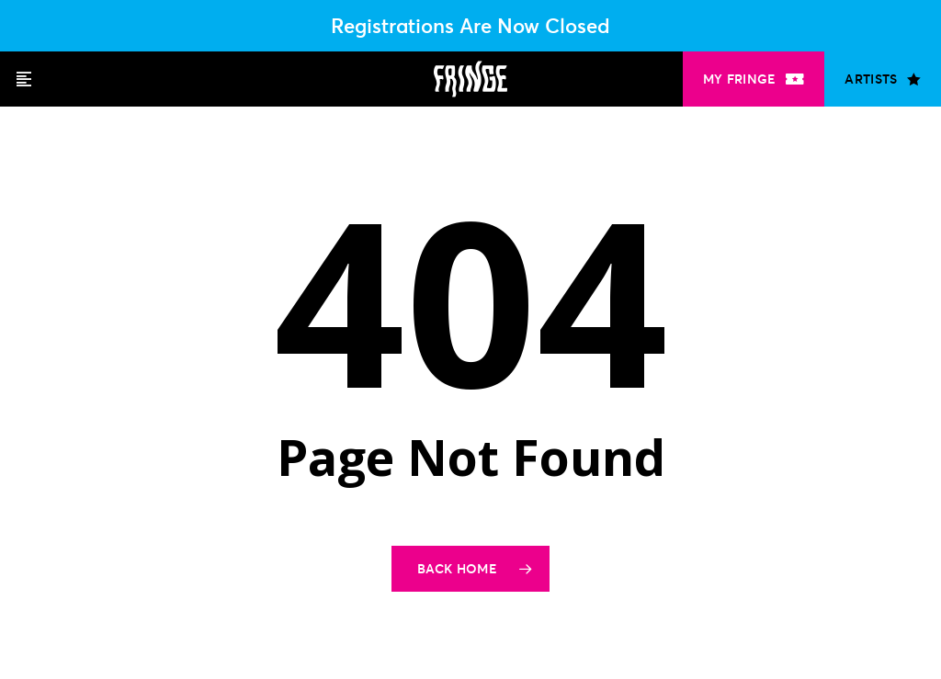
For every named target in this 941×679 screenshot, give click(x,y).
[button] (24, 79)
